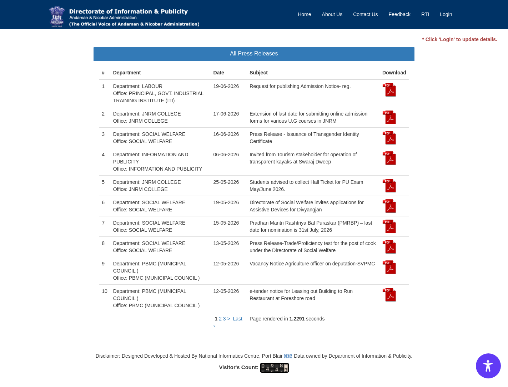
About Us (332, 14)
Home (304, 14)
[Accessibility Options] (488, 365)
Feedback (399, 14)
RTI (425, 14)
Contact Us (365, 14)
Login (446, 14)
